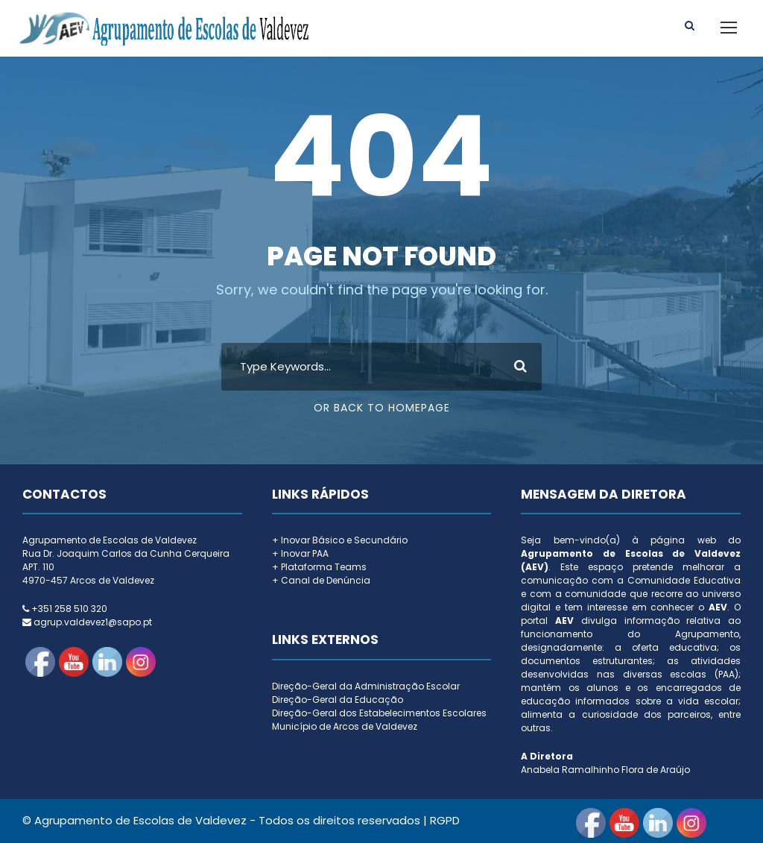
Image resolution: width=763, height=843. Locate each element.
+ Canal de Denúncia (321, 580)
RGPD (445, 820)
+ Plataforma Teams (319, 567)
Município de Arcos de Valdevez (344, 726)
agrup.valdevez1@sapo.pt (93, 622)
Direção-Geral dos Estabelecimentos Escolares (379, 713)
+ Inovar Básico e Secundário (340, 540)
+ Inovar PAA (300, 553)
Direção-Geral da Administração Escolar (366, 686)
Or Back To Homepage (382, 407)
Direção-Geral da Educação (337, 699)
